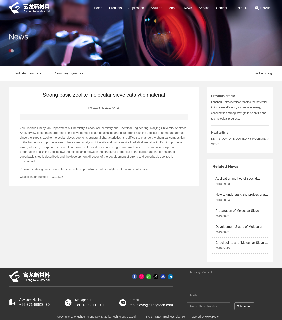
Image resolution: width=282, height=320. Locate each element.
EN (245, 8)
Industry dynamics (28, 73)
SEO (158, 316)
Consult (265, 8)
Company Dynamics (69, 73)
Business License (174, 316)
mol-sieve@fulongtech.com (151, 305)
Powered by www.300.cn (205, 316)
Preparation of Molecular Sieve (237, 210)
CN (237, 8)
